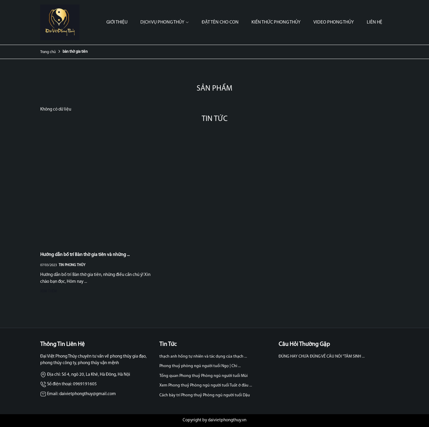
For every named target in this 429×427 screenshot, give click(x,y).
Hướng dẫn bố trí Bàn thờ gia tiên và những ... (85, 254)
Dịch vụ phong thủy (164, 22)
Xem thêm (48, 291)
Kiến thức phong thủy (276, 22)
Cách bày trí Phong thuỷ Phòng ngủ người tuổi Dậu (204, 395)
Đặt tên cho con (220, 22)
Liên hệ (374, 22)
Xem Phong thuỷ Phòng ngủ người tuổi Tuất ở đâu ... (205, 385)
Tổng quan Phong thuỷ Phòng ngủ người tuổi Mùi (203, 376)
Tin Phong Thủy (72, 265)
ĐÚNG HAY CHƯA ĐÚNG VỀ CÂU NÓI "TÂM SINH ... (322, 356)
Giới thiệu (117, 22)
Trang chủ (48, 52)
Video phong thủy (333, 22)
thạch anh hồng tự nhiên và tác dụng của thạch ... (203, 356)
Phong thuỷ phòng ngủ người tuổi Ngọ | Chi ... (200, 366)
